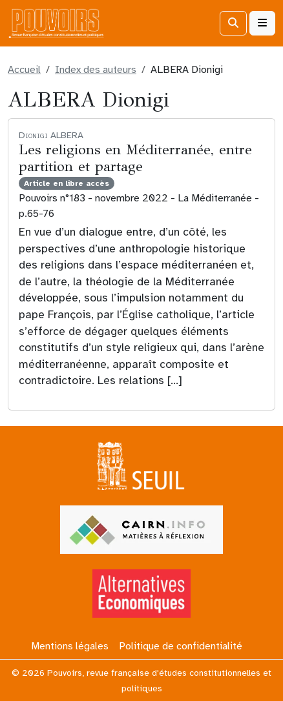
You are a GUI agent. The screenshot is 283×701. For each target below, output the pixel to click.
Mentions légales (70, 646)
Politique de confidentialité (180, 646)
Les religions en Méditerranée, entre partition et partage (135, 158)
